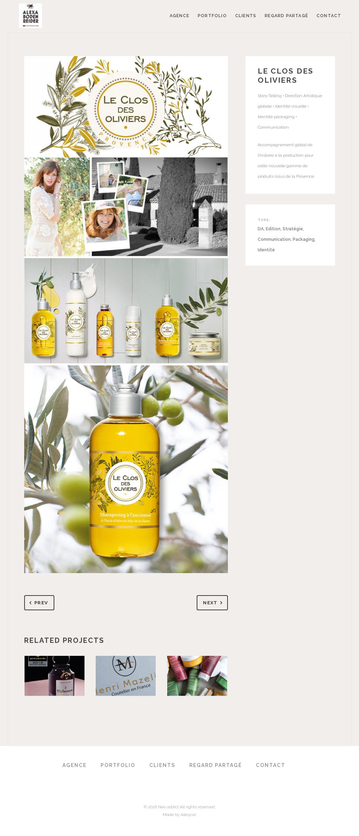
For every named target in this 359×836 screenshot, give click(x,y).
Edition (273, 228)
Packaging (303, 239)
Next (214, 603)
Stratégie (293, 228)
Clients (245, 15)
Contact (329, 15)
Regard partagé (286, 15)
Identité (266, 249)
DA (261, 228)
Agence (179, 15)
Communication (274, 239)
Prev (37, 603)
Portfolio (212, 15)
